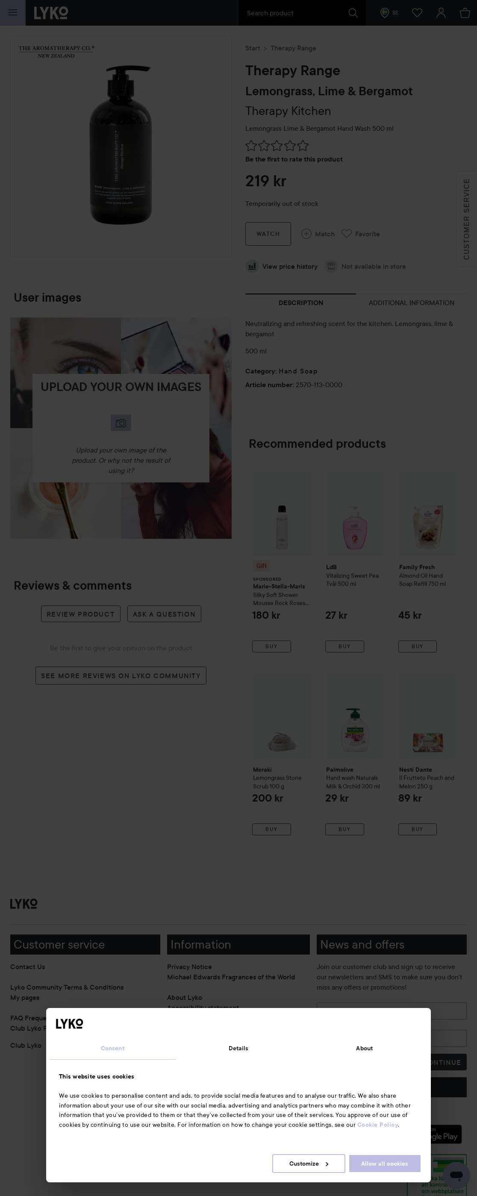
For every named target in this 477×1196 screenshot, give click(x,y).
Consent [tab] (112, 1048)
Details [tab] (239, 1048)
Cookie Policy (377, 1124)
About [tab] (364, 1048)
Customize (308, 1163)
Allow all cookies (384, 1163)
